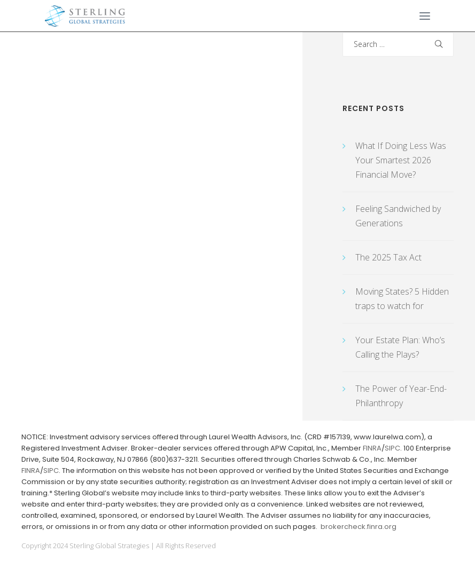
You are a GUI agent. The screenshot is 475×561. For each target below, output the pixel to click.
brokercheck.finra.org (358, 527)
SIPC (392, 448)
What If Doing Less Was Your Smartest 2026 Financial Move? (400, 160)
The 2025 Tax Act (388, 257)
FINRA (372, 448)
